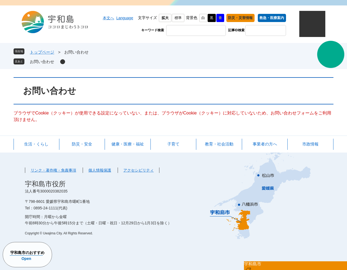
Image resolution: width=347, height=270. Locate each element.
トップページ (42, 52)
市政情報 (310, 144)
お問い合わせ (42, 61)
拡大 (165, 18)
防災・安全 (82, 144)
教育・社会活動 (219, 144)
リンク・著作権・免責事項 (53, 170)
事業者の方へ (265, 144)
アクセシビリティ (138, 170)
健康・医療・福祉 (127, 144)
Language (124, 18)
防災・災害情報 (240, 18)
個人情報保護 (99, 170)
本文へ (108, 18)
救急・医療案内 (271, 18)
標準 (178, 18)
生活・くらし (36, 144)
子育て (173, 144)
